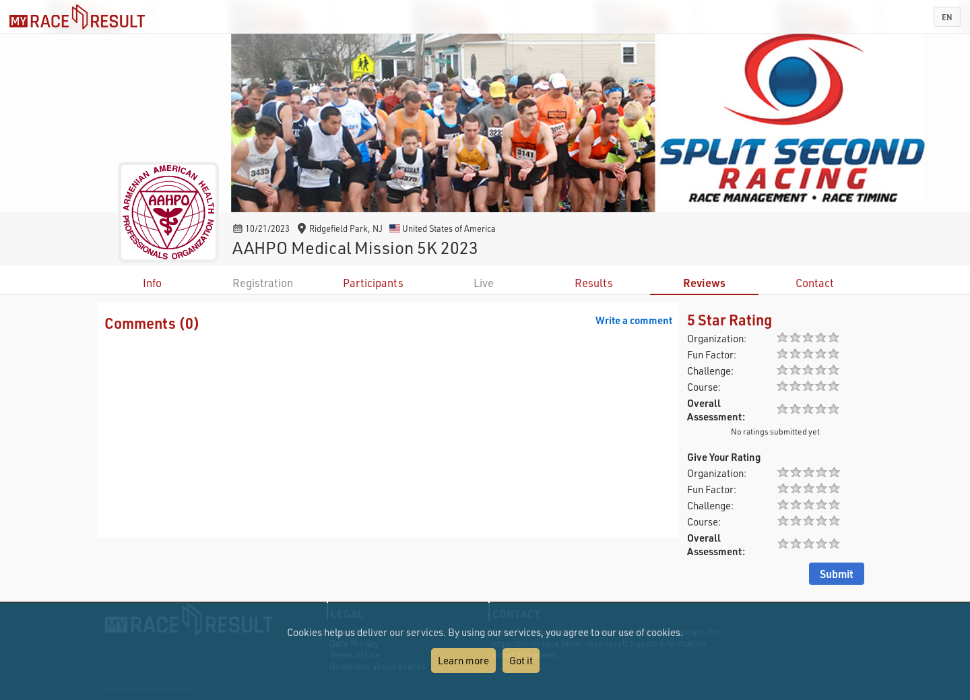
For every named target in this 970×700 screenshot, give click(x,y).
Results (594, 283)
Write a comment (633, 320)
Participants (373, 283)
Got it (521, 660)
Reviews (704, 283)
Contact (815, 283)
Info (152, 283)
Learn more (463, 660)
